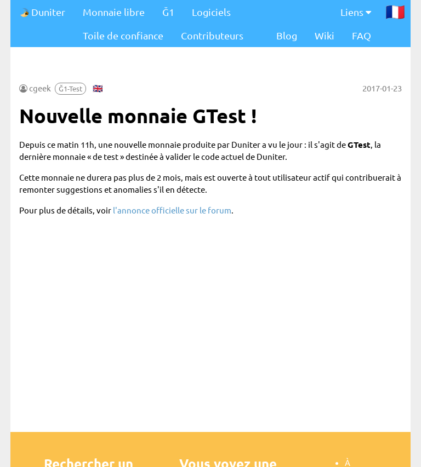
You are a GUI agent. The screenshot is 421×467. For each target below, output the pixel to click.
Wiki (324, 35)
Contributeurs (212, 35)
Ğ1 (168, 12)
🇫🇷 (395, 11)
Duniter (42, 12)
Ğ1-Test (70, 88)
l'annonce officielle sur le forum (172, 210)
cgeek (40, 88)
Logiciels (211, 12)
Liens (355, 12)
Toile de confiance (123, 35)
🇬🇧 (98, 88)
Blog (286, 35)
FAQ (361, 35)
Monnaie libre (114, 12)
